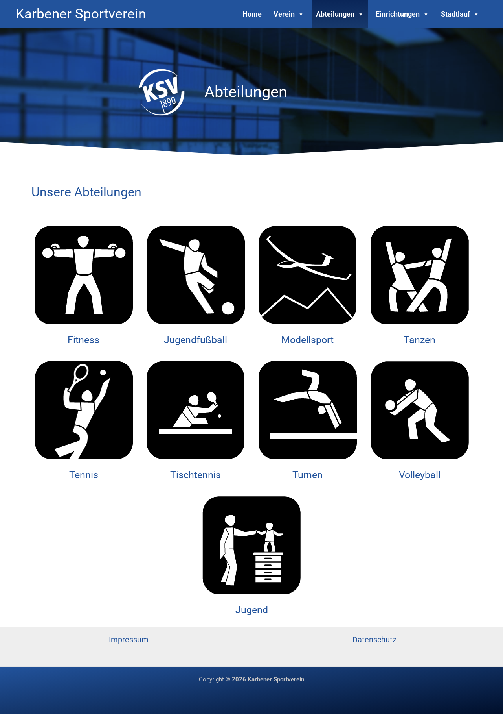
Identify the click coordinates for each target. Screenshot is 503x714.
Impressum (129, 639)
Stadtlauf (460, 14)
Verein (289, 14)
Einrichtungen (402, 14)
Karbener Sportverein (81, 14)
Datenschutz (374, 639)
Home (252, 14)
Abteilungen (340, 14)
